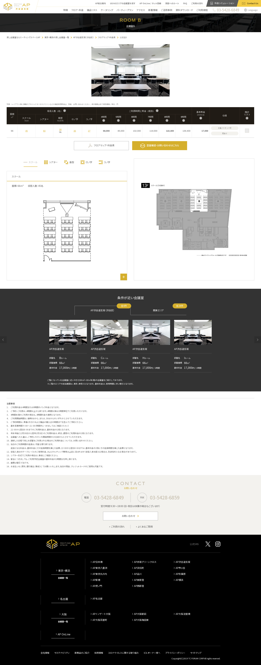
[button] (3, 339)
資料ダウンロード (184, 10)
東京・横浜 (64, 571)
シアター (53, 162)
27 (89, 131)
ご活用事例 (166, 10)
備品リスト (92, 10)
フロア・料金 (77, 10)
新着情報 (153, 10)
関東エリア (169, 309)
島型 (71, 162)
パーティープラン (125, 10)
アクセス (140, 10)
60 (44, 131)
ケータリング (107, 10)
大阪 (64, 614)
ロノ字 (89, 162)
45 (26, 131)
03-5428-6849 (109, 497)
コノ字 (107, 162)
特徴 (65, 10)
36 (75, 131)
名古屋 (64, 599)
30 (60, 129)
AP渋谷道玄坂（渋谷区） (110, 309)
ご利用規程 (202, 10)
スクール (33, 162)
